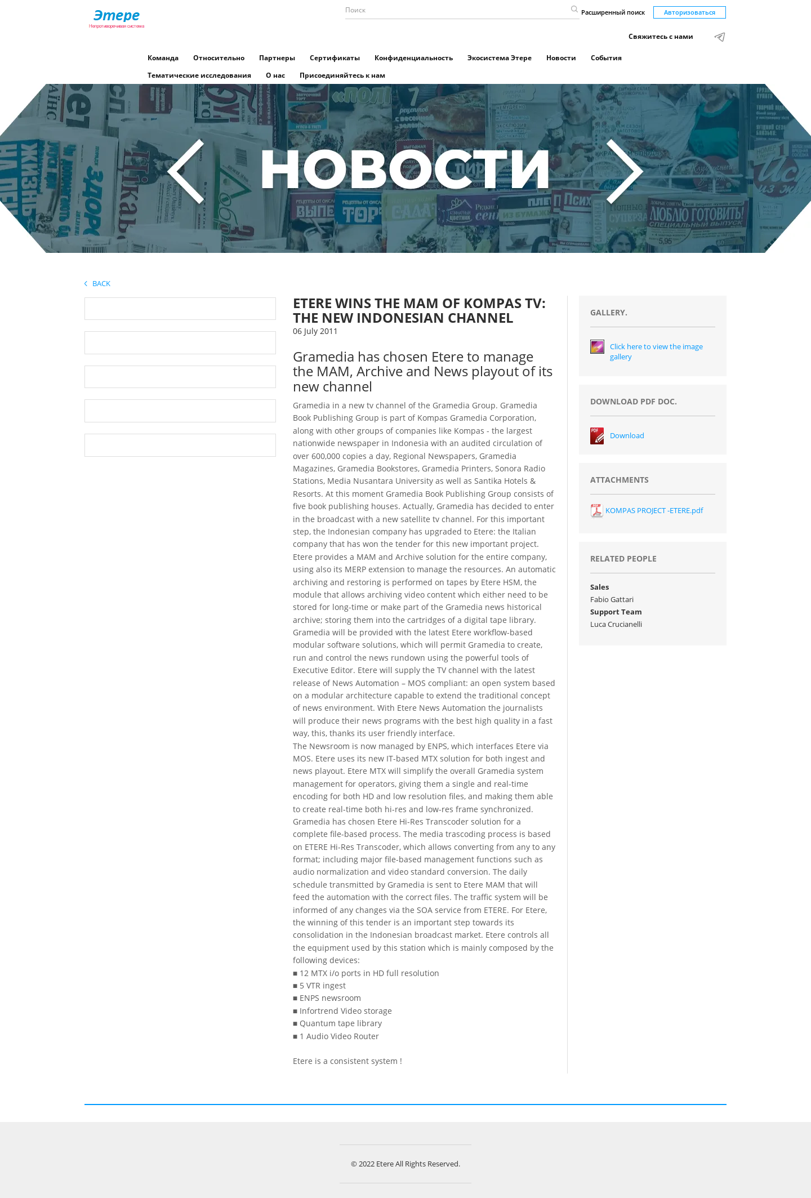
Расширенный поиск (613, 12)
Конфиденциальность (414, 58)
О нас (275, 75)
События (606, 58)
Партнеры (277, 58)
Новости (561, 58)
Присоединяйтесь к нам (342, 75)
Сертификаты (335, 58)
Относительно (218, 58)
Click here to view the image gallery (656, 351)
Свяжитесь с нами (661, 36)
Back (97, 283)
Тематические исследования (199, 75)
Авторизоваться (689, 12)
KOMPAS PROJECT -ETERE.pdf (646, 510)
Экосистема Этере (499, 58)
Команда (163, 58)
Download (627, 435)
